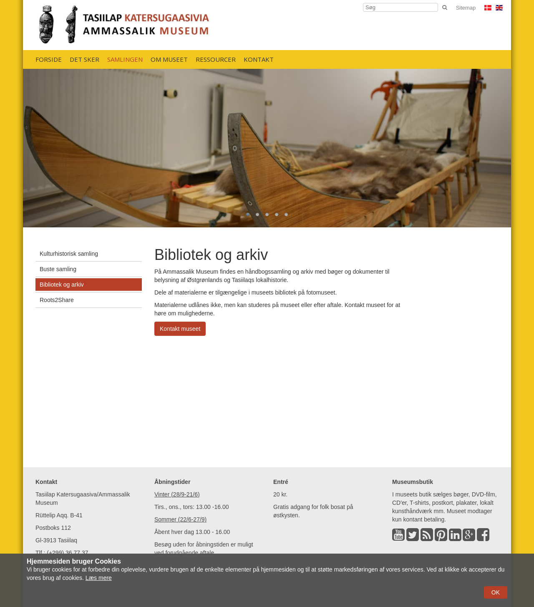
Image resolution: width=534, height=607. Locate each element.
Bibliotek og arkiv (62, 284)
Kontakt (259, 59)
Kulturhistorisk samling (69, 253)
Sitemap (466, 8)
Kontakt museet (180, 328)
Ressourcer (216, 59)
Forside (48, 59)
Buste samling (58, 269)
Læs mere (99, 577)
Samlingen (125, 59)
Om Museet (169, 59)
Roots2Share (57, 300)
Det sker (84, 59)
